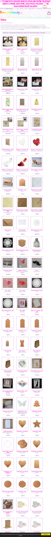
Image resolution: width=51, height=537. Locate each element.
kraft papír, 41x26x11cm (36, 124)
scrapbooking (21, 29)
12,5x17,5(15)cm (36, 104)
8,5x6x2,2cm (8, 507)
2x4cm (8, 346)
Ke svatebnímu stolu (19, 32)
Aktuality (21, 8)
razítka (43, 27)
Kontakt (26, 8)
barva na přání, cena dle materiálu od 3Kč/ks (22, 265)
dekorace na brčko (36, 265)
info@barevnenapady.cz (9, 8)
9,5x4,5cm (8, 325)
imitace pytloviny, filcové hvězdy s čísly (8, 84)
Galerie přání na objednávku (35, 32)
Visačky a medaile (12, 32)
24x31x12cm (36, 346)
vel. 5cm (8, 486)
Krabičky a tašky (6, 32)
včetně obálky (8, 265)
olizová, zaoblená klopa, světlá (36, 205)
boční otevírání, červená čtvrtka (36, 144)
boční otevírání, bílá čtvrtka (22, 144)
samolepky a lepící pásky (35, 27)
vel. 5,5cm (36, 446)
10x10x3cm (36, 165)
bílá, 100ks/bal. (36, 225)
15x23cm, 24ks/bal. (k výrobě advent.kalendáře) (22, 104)
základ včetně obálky (22, 507)
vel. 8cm (36, 486)
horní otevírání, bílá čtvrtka (8, 165)
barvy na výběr (8, 406)
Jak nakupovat (48, 8)
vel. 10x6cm (36, 466)
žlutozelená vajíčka (8, 104)
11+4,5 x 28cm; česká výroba (22, 64)
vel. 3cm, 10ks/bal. (22, 446)
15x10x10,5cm (8, 185)
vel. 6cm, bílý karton (8, 446)
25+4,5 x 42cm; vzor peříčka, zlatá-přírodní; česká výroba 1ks (36, 44)
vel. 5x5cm (36, 406)
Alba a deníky (42, 32)
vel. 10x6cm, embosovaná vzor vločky (8, 426)
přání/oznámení (36, 366)
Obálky (25, 32)
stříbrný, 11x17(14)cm (36, 245)
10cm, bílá (8, 245)
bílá (36, 285)
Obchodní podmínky (32, 8)
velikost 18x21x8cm (8, 366)
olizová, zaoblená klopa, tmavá (22, 205)
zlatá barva (22, 386)
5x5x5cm (22, 245)
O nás (44, 8)
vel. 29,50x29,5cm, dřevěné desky (8, 124)
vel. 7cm (22, 426)
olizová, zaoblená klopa (36, 185)
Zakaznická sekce (39, 8)
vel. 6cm (36, 426)
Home (18, 8)
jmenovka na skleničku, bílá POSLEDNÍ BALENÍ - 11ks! (22, 406)
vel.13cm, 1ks (8, 44)
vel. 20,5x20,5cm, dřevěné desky (22, 124)
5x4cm (22, 185)
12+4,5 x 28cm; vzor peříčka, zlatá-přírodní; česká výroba (8, 64)
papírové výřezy (28, 27)
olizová (8, 225)
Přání (28, 32)
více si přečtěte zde (35, 26)
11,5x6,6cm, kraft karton (22, 346)
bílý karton (36, 305)
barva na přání (22, 84)
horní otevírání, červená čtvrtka (22, 165)
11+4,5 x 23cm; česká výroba (36, 64)
